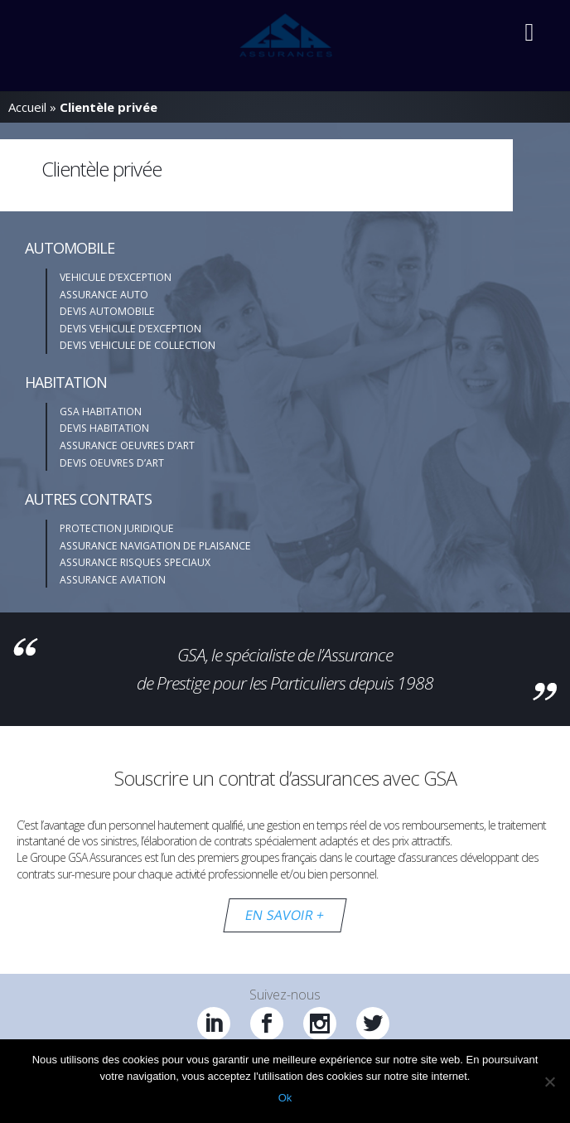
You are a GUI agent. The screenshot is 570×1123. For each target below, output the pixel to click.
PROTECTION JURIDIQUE (117, 528)
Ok (285, 1098)
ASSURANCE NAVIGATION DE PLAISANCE (155, 546)
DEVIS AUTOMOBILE (107, 311)
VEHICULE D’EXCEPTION (115, 277)
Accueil (27, 107)
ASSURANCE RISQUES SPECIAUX (135, 562)
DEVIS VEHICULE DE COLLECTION (137, 345)
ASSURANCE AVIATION (113, 580)
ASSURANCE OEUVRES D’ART (127, 445)
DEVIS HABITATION (104, 428)
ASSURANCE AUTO (104, 295)
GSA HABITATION (101, 411)
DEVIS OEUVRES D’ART (112, 463)
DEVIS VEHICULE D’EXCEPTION (130, 329)
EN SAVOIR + (285, 915)
